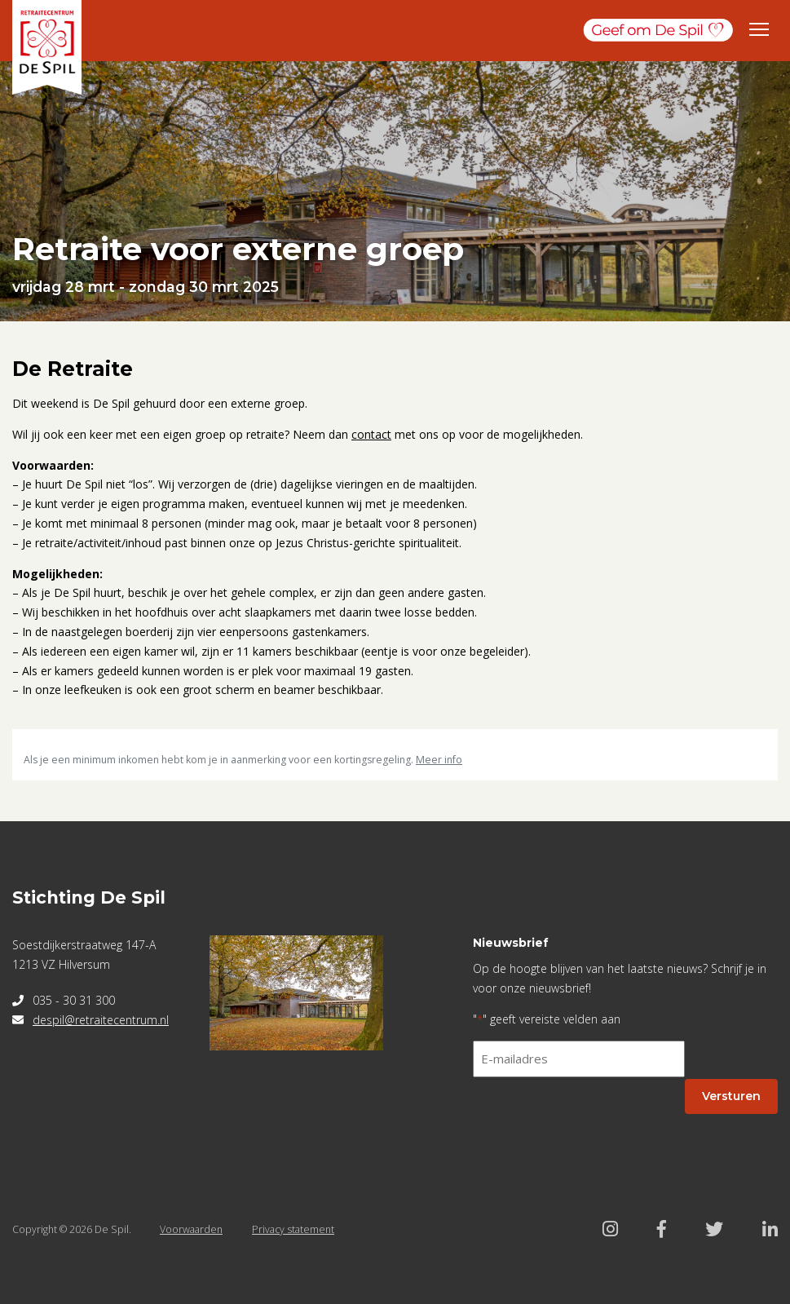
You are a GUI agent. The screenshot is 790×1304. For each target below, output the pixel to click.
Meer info (439, 760)
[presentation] (597, 1122)
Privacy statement (293, 1229)
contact (371, 434)
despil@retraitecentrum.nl (101, 1020)
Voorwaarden (191, 1229)
